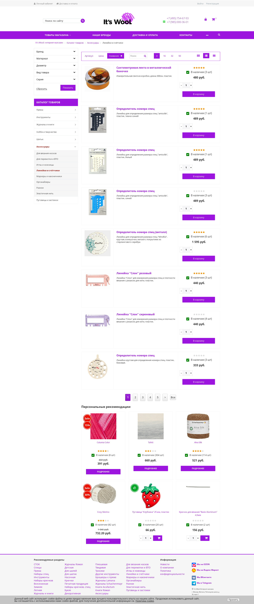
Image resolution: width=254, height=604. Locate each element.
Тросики (99, 570)
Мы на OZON (203, 564)
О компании (167, 567)
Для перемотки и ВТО (47, 158)
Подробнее (103, 471)
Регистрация (212, 3)
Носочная (70, 577)
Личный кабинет (43, 3)
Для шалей (71, 570)
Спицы (37, 567)
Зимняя (38, 586)
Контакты (193, 35)
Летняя (38, 590)
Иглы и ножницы (45, 164)
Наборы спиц (41, 574)
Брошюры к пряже (105, 577)
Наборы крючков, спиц (77, 586)
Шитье (56, 139)
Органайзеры (43, 181)
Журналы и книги (56, 124)
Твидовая (100, 567)
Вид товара (42, 72)
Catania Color (103, 442)
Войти (200, 3)
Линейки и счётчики (48, 170)
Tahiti (150, 442)
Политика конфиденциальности (172, 572)
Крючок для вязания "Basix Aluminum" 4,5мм (198, 513)
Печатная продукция (76, 583)
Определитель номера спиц (135, 109)
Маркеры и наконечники (49, 176)
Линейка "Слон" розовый (133, 273)
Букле (68, 590)
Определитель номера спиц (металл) (141, 232)
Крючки (69, 580)
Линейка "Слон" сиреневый (135, 314)
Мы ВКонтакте (204, 577)
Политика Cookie (144, 600)
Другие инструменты (107, 574)
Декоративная (73, 593)
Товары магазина (59, 35)
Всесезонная (41, 583)
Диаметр (41, 65)
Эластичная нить (44, 193)
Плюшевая (101, 564)
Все (173, 397)
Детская (69, 567)
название (115, 55)
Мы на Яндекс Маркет (208, 570)
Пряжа (56, 109)
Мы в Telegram (204, 583)
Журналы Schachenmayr (108, 583)
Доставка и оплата (66, 3)
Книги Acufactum (105, 586)
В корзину (198, 94)
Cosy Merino (103, 511)
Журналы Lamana (105, 580)
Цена (101, 55)
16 (164, 55)
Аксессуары (56, 146)
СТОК (37, 564)
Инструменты (56, 117)
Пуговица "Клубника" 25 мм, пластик (150, 511)
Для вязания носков (46, 153)
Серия (39, 79)
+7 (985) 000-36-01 (178, 22)
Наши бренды (105, 35)
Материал (42, 58)
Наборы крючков (43, 580)
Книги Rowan (102, 590)
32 (172, 55)
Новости (164, 564)
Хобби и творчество (56, 132)
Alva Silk (198, 442)
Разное (40, 187)
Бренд (39, 51)
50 (180, 55)
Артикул (89, 55)
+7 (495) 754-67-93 (178, 18)
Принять (233, 599)
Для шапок (71, 574)
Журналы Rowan (74, 564)
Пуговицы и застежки (47, 200)
